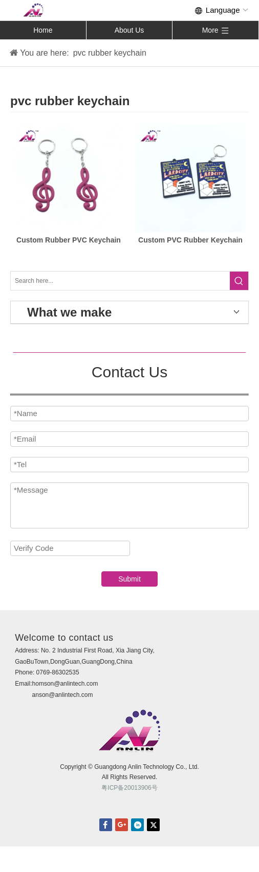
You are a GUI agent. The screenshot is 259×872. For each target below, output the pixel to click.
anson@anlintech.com (62, 694)
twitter (153, 824)
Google (121, 824)
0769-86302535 (57, 672)
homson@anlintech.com (65, 683)
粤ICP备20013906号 (129, 787)
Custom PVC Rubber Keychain (190, 240)
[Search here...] (120, 281)
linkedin (137, 824)
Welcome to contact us (64, 638)
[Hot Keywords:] (239, 281)
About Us (129, 30)
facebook (105, 824)
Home (42, 30)
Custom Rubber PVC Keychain (68, 240)
